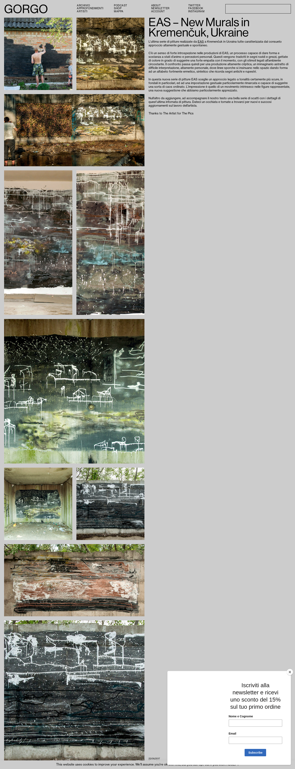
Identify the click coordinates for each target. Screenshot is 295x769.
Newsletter (160, 8)
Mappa (119, 11)
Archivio (83, 5)
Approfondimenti (90, 8)
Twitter (194, 5)
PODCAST (120, 5)
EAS (201, 41)
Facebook (195, 8)
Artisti (82, 11)
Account (158, 11)
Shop (117, 8)
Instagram (196, 11)
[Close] (290, 672)
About (156, 5)
